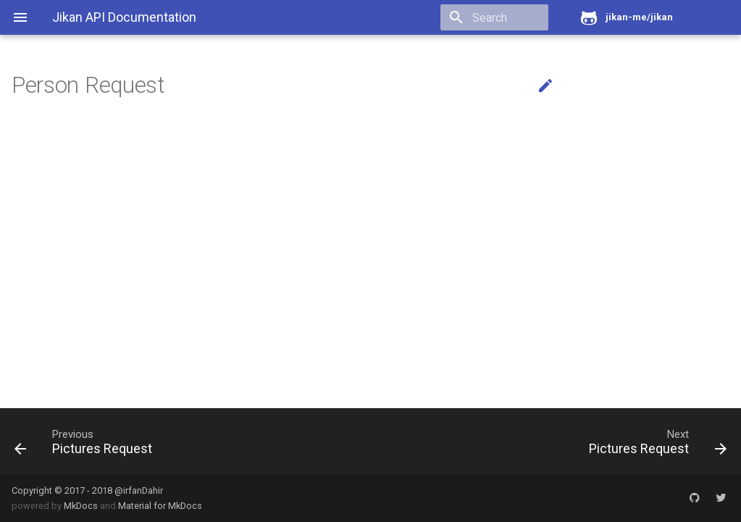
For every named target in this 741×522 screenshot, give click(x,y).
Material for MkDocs (160, 505)
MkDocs (81, 505)
